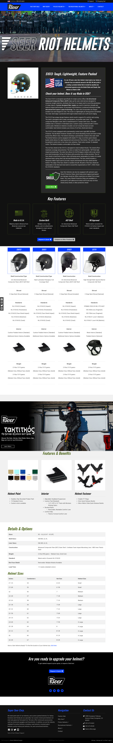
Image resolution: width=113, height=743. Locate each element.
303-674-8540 (88, 726)
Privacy (17, 733)
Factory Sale (34, 6)
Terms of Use (11, 733)
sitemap (93, 740)
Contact (101, 6)
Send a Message (89, 729)
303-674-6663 (16, 1)
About (91, 6)
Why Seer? (46, 6)
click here (53, 645)
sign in (110, 740)
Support (22, 733)
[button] (64, 239)
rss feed (105, 740)
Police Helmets (58, 6)
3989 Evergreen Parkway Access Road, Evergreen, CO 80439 (93, 718)
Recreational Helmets (76, 6)
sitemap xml (99, 740)
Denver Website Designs (16, 740)
